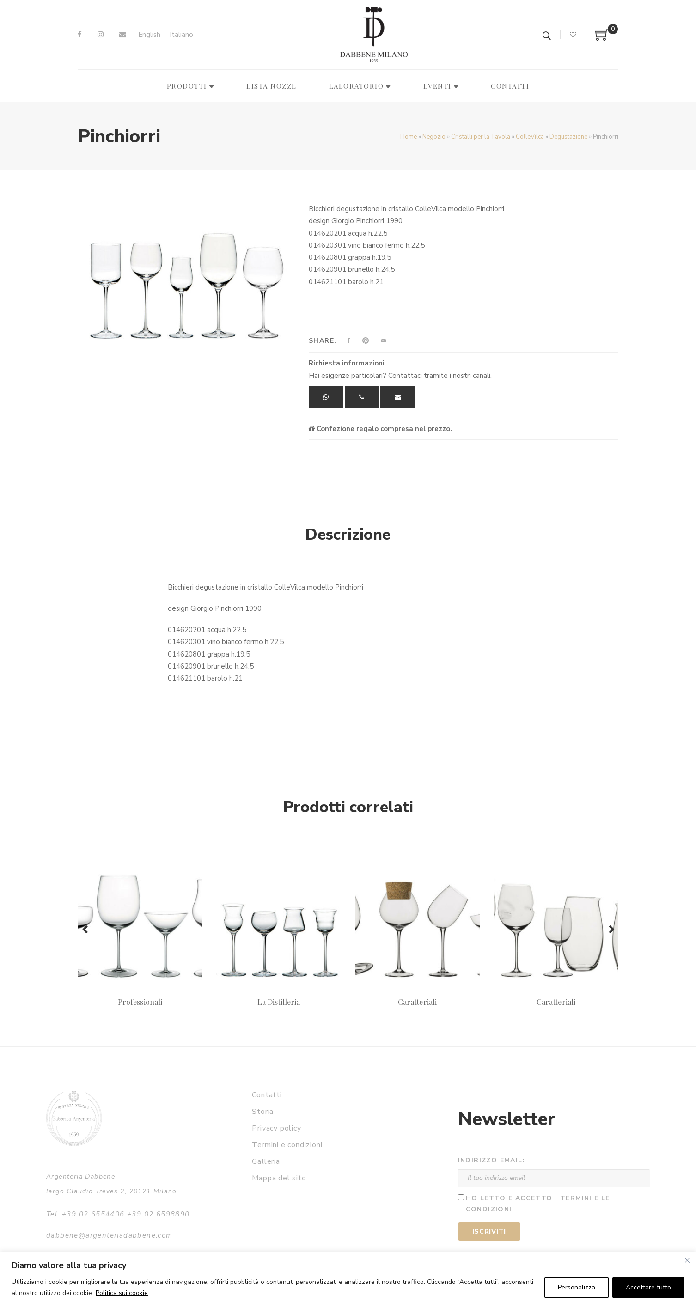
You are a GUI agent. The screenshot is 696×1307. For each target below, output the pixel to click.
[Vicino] (687, 1260)
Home (408, 137)
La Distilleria (278, 1002)
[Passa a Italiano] (181, 35)
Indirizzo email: (491, 1160)
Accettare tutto (648, 1287)
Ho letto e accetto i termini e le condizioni (538, 1204)
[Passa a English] (149, 35)
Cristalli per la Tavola (480, 137)
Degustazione (568, 137)
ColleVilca (530, 137)
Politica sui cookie (122, 1293)
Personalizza (576, 1287)
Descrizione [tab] (348, 534)
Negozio (434, 137)
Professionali (140, 1002)
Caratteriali (417, 1002)
